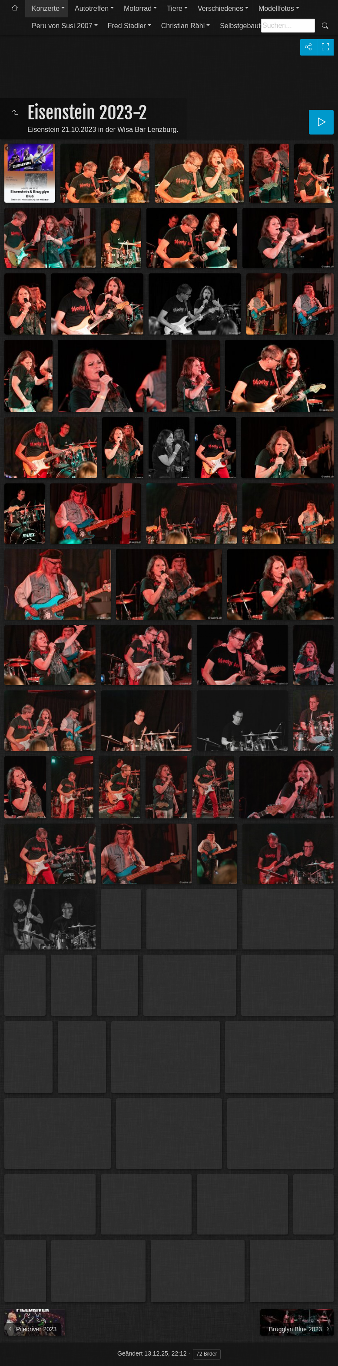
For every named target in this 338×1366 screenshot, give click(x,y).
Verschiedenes (220, 8)
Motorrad (138, 8)
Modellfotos (276, 8)
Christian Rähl (183, 26)
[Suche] (288, 26)
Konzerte (46, 8)
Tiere (174, 8)
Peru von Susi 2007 (62, 26)
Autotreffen (92, 8)
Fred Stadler (127, 26)
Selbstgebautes (244, 26)
